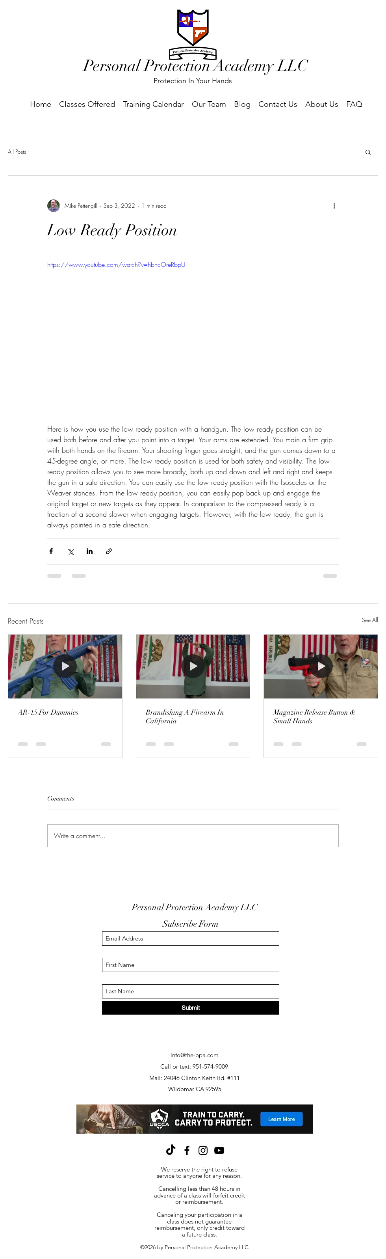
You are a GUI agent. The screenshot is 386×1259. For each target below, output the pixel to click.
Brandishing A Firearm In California (185, 716)
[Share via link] (109, 551)
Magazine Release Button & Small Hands (314, 716)
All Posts (17, 151)
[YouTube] (219, 1150)
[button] (368, 152)
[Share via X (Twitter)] (70, 551)
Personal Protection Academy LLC (196, 66)
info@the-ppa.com (195, 1055)
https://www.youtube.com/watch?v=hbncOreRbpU (116, 264)
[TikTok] (171, 1150)
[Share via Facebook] (51, 551)
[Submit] (190, 1008)
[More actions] (334, 205)
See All (370, 620)
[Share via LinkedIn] (89, 551)
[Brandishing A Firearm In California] (193, 666)
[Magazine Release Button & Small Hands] (321, 666)
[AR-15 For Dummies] (65, 666)
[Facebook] (187, 1150)
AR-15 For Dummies (48, 712)
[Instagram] (203, 1150)
